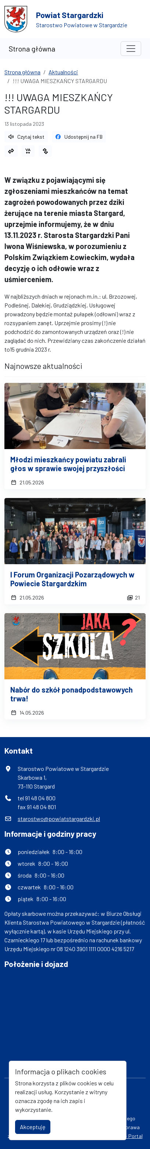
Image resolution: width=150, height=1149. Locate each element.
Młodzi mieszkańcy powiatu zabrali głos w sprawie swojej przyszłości (68, 464)
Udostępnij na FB (79, 137)
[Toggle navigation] (131, 48)
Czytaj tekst (26, 137)
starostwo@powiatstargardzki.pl (59, 818)
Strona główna (32, 48)
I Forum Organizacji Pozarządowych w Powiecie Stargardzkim (72, 579)
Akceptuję (33, 1126)
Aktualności (63, 71)
